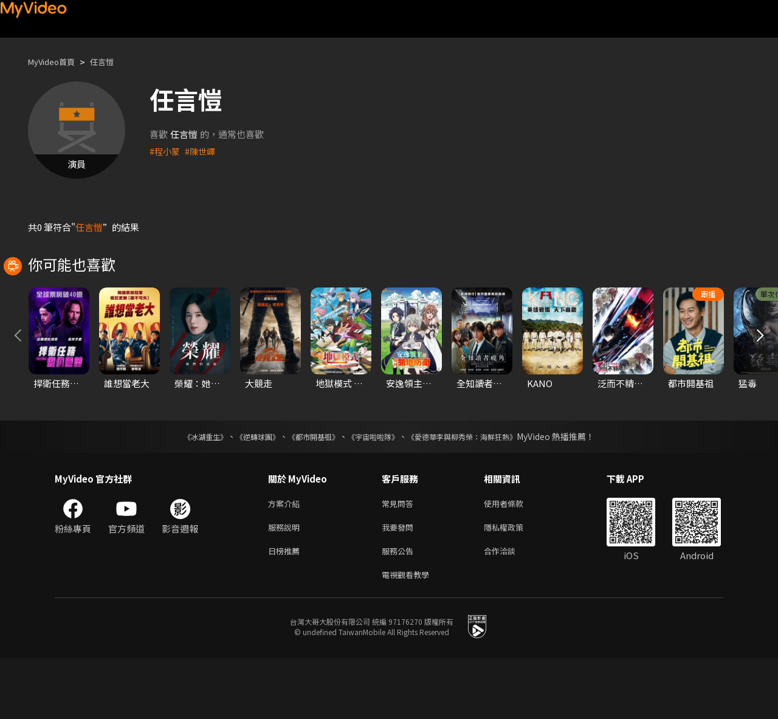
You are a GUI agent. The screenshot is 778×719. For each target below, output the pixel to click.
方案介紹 (286, 558)
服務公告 (400, 609)
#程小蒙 (166, 151)
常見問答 (400, 558)
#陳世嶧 (203, 151)
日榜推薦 (286, 609)
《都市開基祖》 (307, 490)
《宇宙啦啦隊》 (375, 490)
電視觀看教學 (409, 634)
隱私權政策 (514, 583)
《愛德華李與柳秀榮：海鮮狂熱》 (478, 490)
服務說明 (286, 583)
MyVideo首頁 (55, 61)
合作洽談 (509, 609)
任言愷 (112, 61)
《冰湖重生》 (184, 490)
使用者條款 (514, 558)
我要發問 (400, 583)
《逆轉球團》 (243, 490)
